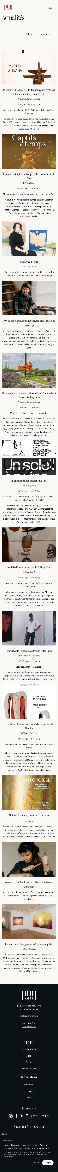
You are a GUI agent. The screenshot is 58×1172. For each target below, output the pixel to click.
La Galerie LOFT (29, 1049)
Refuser (36, 1163)
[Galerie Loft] (29, 995)
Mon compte (29, 1085)
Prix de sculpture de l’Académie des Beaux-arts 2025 (29, 321)
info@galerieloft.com (29, 1016)
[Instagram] (11, 1116)
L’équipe (29, 1056)
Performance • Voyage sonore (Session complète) (29, 944)
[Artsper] (44, 1116)
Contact (29, 1062)
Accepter (47, 1163)
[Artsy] (35, 1116)
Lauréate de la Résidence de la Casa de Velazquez (29, 882)
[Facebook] (16, 1116)
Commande (29, 1091)
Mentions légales (29, 1069)
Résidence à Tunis (29, 262)
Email (4, 1134)
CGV (29, 1097)
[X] (22, 1116)
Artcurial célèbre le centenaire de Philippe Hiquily (29, 567)
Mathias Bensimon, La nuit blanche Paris (29, 815)
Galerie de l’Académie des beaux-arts (29, 480)
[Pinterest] (27, 1116)
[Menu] (50, 7)
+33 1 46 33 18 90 (29, 1023)
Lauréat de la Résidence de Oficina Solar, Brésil (29, 651)
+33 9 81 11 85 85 (29, 1027)
